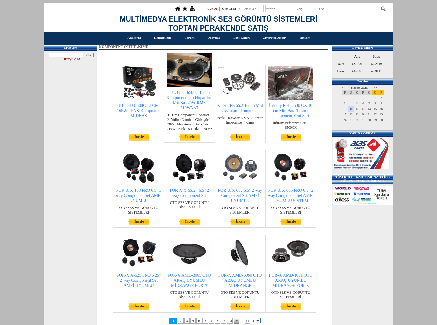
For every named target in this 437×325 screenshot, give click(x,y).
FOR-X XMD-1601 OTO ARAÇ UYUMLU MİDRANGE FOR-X (291, 280)
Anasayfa (134, 37)
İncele (139, 136)
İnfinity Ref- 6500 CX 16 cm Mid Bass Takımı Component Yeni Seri (290, 110)
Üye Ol (212, 8)
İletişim (305, 37)
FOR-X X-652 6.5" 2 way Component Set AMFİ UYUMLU (240, 195)
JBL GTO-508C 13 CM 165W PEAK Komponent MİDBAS (139, 110)
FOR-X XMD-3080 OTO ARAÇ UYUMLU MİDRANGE (240, 280)
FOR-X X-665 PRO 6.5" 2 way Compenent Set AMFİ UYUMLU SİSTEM (291, 195)
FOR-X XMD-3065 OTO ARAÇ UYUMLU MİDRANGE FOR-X (189, 280)
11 (247, 321)
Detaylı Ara (71, 59)
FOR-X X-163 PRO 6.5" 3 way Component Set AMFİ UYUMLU (138, 195)
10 (230, 321)
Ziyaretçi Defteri (274, 37)
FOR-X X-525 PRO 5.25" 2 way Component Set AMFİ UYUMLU (139, 280)
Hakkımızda (162, 37)
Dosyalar (214, 37)
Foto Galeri (241, 37)
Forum (189, 37)
